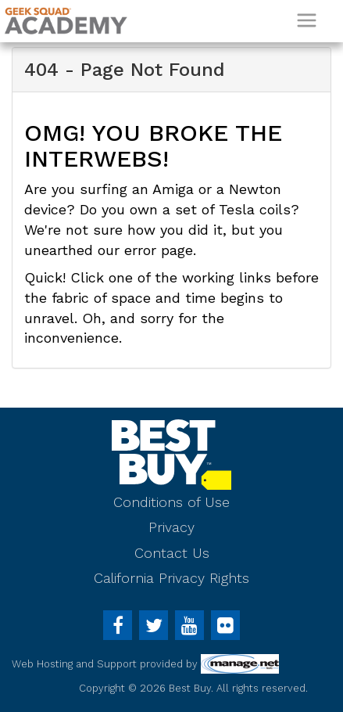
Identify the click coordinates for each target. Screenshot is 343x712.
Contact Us (171, 553)
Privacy (171, 527)
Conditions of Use (171, 502)
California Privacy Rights (171, 578)
